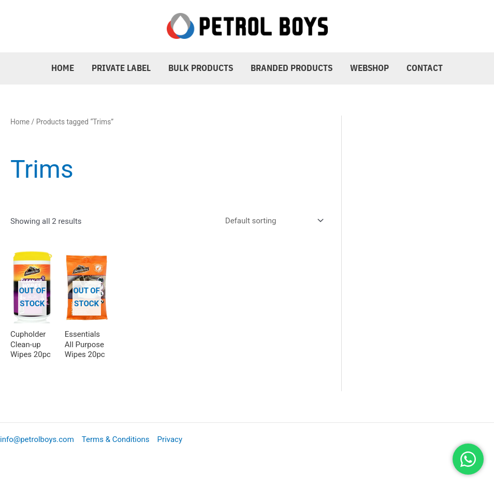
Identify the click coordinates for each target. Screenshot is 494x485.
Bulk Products (200, 68)
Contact (424, 68)
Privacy (169, 439)
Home (62, 68)
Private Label (121, 68)
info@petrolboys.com (37, 439)
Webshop (369, 68)
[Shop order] (272, 221)
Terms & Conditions (116, 439)
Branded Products (291, 68)
